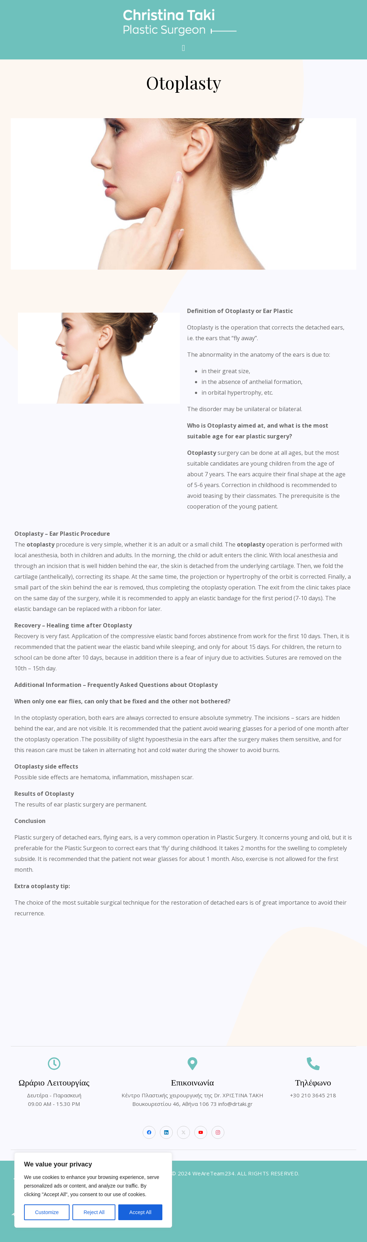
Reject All (94, 1212)
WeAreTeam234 (213, 1173)
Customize (47, 1212)
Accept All (140, 1212)
